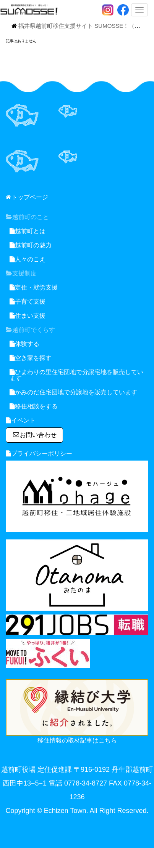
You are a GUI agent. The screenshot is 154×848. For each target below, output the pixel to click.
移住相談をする (34, 406)
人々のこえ (27, 259)
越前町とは (27, 231)
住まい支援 (27, 315)
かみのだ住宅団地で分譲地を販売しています (73, 392)
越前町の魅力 (31, 245)
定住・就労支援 (34, 287)
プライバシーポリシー (39, 453)
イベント (21, 420)
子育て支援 (27, 301)
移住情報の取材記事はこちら (77, 740)
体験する (24, 344)
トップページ (27, 197)
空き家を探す (31, 358)
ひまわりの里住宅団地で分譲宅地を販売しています (76, 375)
